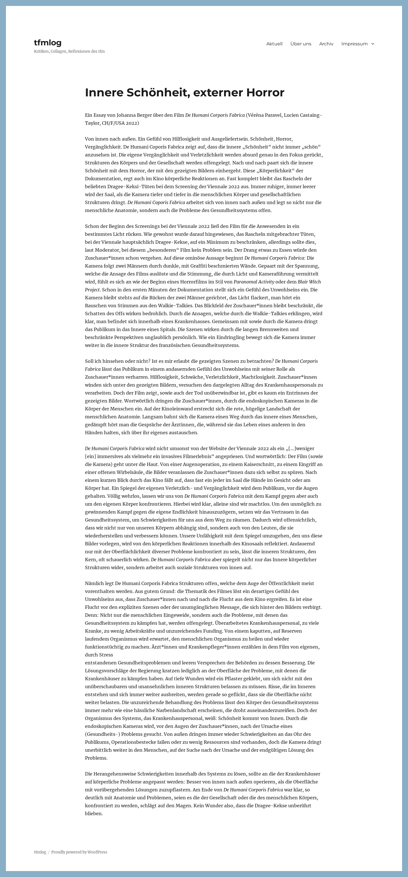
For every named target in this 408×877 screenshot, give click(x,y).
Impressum (354, 43)
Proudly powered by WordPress (79, 852)
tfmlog (48, 42)
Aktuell (274, 43)
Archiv (326, 43)
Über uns (300, 43)
